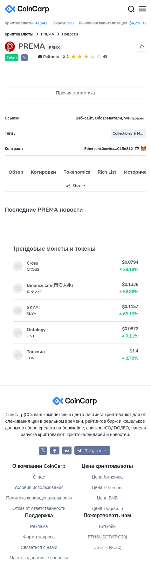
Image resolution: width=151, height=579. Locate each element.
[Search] (131, 9)
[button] (92, 450)
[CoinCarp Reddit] (67, 450)
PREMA (47, 34)
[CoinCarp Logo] (28, 9)
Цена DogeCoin (107, 508)
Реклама (39, 527)
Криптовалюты (19, 34)
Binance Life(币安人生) (50, 285)
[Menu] (142, 9)
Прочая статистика (75, 93)
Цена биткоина (107, 477)
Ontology (36, 330)
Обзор (16, 172)
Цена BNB (107, 498)
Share (74, 186)
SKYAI (33, 308)
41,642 (41, 23)
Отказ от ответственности (38, 508)
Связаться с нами (39, 547)
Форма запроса (39, 537)
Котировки (43, 172)
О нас (39, 477)
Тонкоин (36, 352)
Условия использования (39, 488)
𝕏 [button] (24, 58)
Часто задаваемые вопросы (39, 558)
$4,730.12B (139, 23)
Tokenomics (77, 172)
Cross (32, 263)
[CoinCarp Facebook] (54, 450)
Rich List (107, 172)
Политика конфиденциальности (39, 498)
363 (70, 23)
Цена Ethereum (107, 488)
